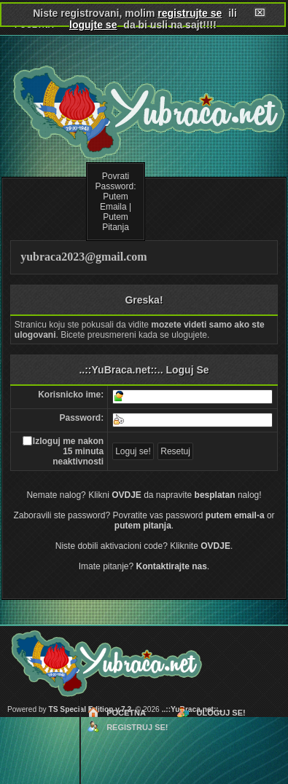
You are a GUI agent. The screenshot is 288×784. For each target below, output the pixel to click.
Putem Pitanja (115, 222)
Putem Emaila (114, 201)
